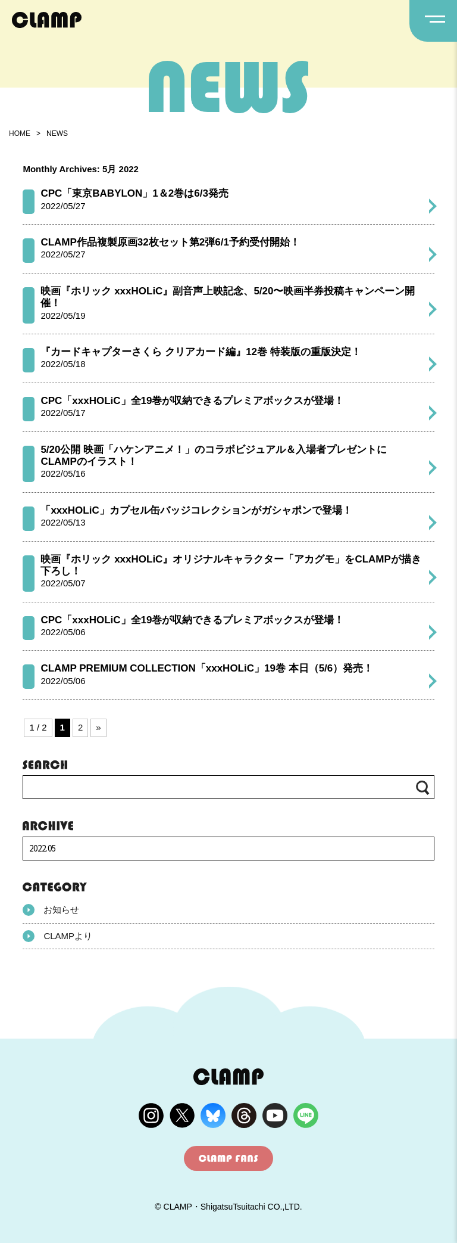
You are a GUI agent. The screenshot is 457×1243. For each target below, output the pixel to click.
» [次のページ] (98, 727)
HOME (19, 133)
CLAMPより (57, 936)
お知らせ (51, 910)
